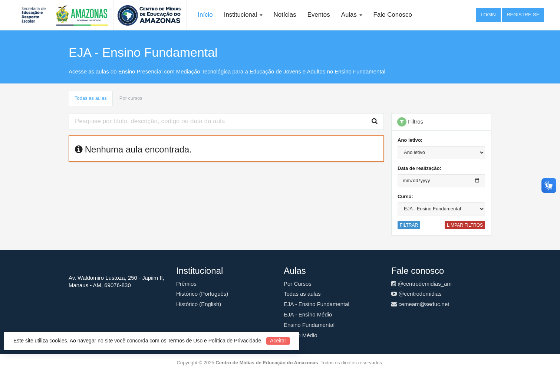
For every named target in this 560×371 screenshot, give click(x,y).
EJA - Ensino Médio (308, 314)
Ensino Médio (300, 335)
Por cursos (130, 98)
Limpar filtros (465, 225)
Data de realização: (419, 168)
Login (488, 14)
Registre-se (523, 14)
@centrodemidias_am (421, 283)
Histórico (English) (198, 304)
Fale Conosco (392, 14)
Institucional (243, 14)
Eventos (318, 14)
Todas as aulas (91, 98)
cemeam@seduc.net (420, 304)
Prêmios (186, 283)
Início (205, 14)
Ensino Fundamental (309, 325)
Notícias (285, 14)
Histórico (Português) (202, 293)
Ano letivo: (410, 140)
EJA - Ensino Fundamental (316, 304)
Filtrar (409, 225)
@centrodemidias (416, 293)
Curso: (405, 196)
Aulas (351, 14)
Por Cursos (298, 283)
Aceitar (278, 341)
